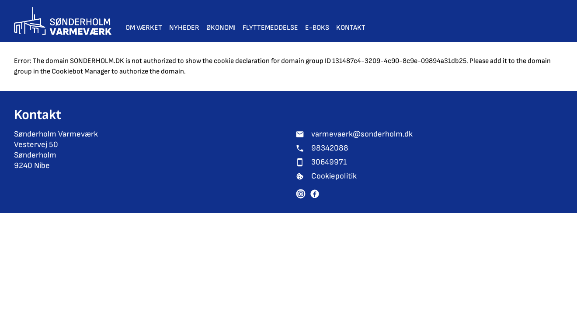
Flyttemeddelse (270, 28)
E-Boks (317, 28)
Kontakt (350, 28)
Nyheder (184, 28)
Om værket (143, 28)
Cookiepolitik (334, 176)
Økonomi (221, 28)
